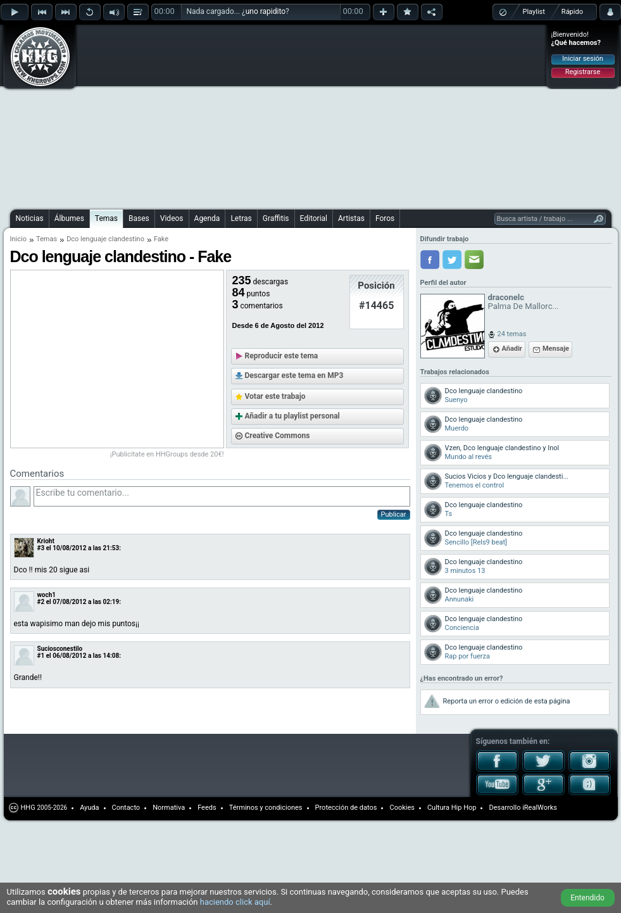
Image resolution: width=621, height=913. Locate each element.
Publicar (393, 514)
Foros (384, 218)
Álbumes (69, 218)
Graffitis (276, 218)
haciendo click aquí (235, 902)
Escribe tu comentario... (222, 496)
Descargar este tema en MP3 (294, 375)
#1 (41, 655)
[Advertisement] (211, 115)
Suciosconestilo (60, 648)
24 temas (512, 334)
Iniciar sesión (582, 58)
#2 (41, 601)
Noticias (30, 218)
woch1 (46, 594)
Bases (139, 218)
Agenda (207, 218)
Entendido (587, 897)
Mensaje (556, 348)
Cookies (401, 807)
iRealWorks (539, 807)
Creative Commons (277, 435)
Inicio (18, 239)
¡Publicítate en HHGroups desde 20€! (167, 454)
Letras (240, 218)
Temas (106, 218)
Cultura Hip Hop (452, 807)
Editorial (313, 218)
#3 (41, 548)
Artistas (351, 218)
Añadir (512, 348)
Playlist (534, 12)
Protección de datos (346, 807)
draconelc (506, 297)
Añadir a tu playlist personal (292, 416)
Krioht (45, 541)
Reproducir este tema (281, 355)
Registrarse (582, 72)
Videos (172, 218)
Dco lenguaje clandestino (105, 239)
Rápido (572, 12)
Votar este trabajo (275, 396)
